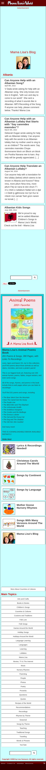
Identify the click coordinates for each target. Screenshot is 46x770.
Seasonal (23, 720)
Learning (23, 649)
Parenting (23, 674)
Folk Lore (23, 620)
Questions (23, 695)
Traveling (23, 737)
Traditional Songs (23, 732)
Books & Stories (23, 603)
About (3, 763)
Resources (29, 763)
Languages (23, 645)
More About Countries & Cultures (23, 589)
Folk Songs (23, 624)
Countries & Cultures (23, 611)
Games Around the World (23, 628)
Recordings (23, 711)
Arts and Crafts (23, 599)
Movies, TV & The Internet (23, 661)
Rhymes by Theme (23, 716)
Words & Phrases (23, 741)
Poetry (23, 686)
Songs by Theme (23, 724)
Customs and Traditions (23, 616)
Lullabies (23, 653)
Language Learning (23, 641)
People (23, 678)
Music (23, 666)
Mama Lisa (23, 657)
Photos (23, 682)
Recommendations (23, 707)
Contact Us (11, 763)
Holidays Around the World (23, 636)
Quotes (23, 699)
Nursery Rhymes (23, 670)
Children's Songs (23, 607)
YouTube (23, 745)
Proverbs (23, 691)
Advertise (20, 763)
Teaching (23, 728)
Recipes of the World (23, 703)
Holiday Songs (23, 632)
